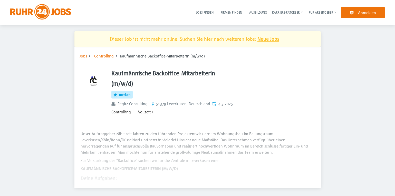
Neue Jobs (268, 39)
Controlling (104, 55)
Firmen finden (231, 12)
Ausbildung (258, 12)
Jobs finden (205, 12)
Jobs (83, 55)
